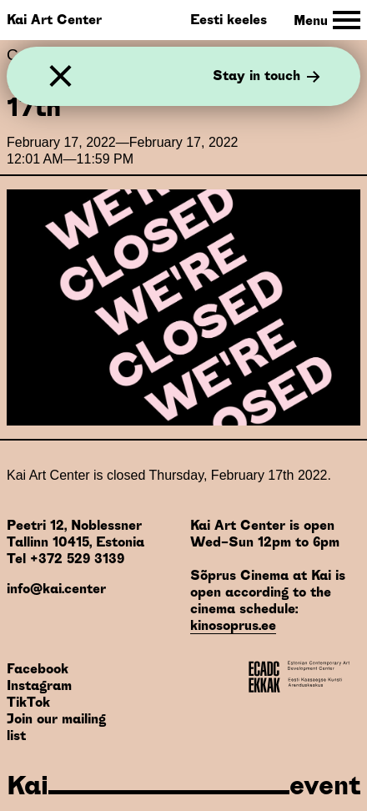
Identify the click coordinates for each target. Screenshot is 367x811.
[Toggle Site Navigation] (327, 20)
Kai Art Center (54, 20)
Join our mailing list (56, 727)
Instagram (39, 685)
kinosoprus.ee (233, 625)
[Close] (60, 76)
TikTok (28, 702)
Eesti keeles (228, 20)
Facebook (37, 669)
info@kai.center (56, 589)
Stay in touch (266, 76)
